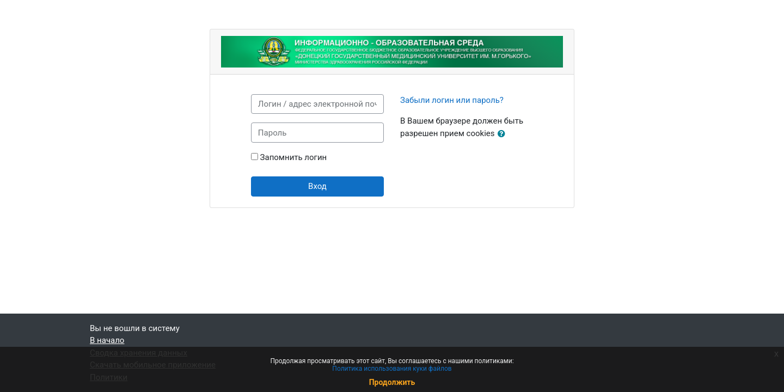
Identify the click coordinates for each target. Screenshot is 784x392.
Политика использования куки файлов (391, 368)
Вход (317, 186)
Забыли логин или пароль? (452, 100)
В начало (107, 340)
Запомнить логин (293, 157)
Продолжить (392, 382)
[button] (504, 134)
